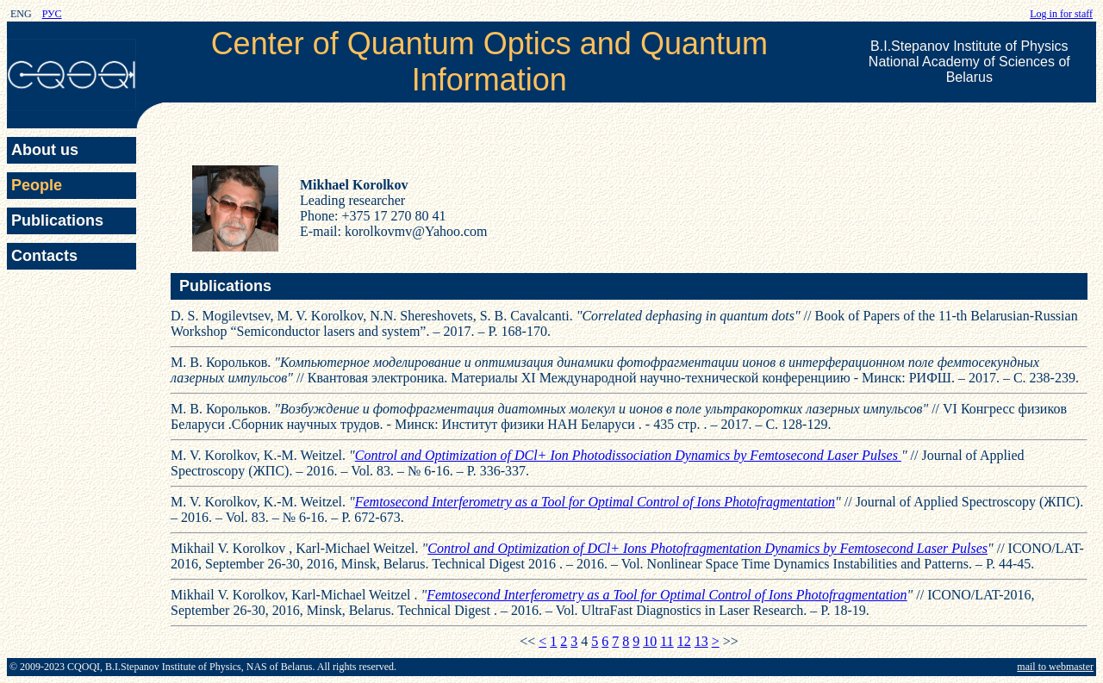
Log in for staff (1061, 14)
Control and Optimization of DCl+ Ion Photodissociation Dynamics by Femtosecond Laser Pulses (628, 455)
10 (650, 641)
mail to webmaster (1055, 667)
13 (701, 641)
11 (666, 641)
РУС (52, 14)
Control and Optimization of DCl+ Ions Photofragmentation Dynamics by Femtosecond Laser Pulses (707, 548)
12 (684, 641)
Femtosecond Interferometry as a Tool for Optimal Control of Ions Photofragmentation (595, 501)
